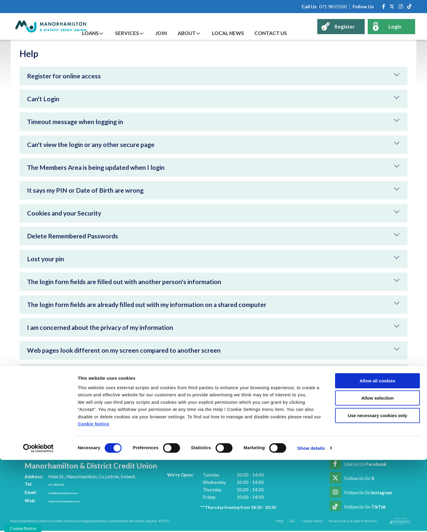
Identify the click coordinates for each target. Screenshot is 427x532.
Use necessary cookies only (377, 487)
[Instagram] (401, 6)
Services (150, 33)
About (201, 33)
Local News (238, 33)
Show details (311, 520)
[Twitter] (391, 6)
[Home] (46, 26)
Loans (117, 33)
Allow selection (377, 470)
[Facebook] (383, 6)
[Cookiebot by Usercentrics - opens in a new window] (38, 520)
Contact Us (276, 33)
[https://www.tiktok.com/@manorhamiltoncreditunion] (409, 6)
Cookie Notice (93, 496)
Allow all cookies (378, 452)
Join (180, 33)
